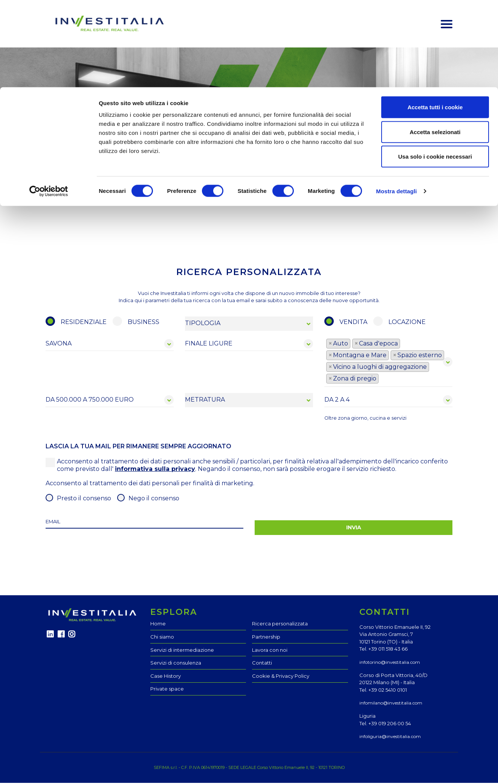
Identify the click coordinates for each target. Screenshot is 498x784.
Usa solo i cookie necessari (435, 69)
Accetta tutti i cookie (435, 20)
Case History (165, 677)
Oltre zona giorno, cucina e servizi (365, 419)
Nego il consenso (153, 499)
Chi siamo (162, 638)
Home (158, 625)
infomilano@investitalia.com (390, 704)
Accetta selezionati (434, 44)
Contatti (262, 664)
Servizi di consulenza (175, 664)
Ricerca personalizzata (280, 625)
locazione (407, 323)
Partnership (266, 638)
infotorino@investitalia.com (389, 663)
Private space (167, 690)
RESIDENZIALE (84, 323)
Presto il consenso (84, 499)
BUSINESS (143, 323)
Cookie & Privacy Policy (280, 677)
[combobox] (388, 363)
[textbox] (382, 379)
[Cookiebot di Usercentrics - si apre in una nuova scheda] (49, 104)
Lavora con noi (269, 651)
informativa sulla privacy (155, 470)
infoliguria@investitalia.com (390, 737)
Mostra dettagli (396, 104)
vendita (353, 323)
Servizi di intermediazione (182, 651)
